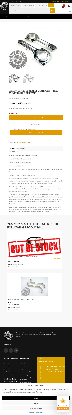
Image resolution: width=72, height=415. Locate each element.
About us (23, 363)
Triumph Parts (8, 366)
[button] (60, 31)
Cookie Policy (31, 412)
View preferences (36, 408)
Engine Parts (8, 16)
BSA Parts (6, 363)
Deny (36, 403)
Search (51, 5)
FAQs (21, 369)
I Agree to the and (23, 129)
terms (22, 129)
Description (14, 148)
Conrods (14, 16)
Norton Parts (7, 369)
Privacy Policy (39, 412)
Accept (36, 398)
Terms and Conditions (26, 372)
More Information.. (34, 249)
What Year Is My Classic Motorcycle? (26, 378)
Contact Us (23, 366)
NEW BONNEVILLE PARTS (11, 375)
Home (2, 16)
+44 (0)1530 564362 (60, 1)
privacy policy (32, 129)
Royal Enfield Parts (9, 372)
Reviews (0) (23, 148)
